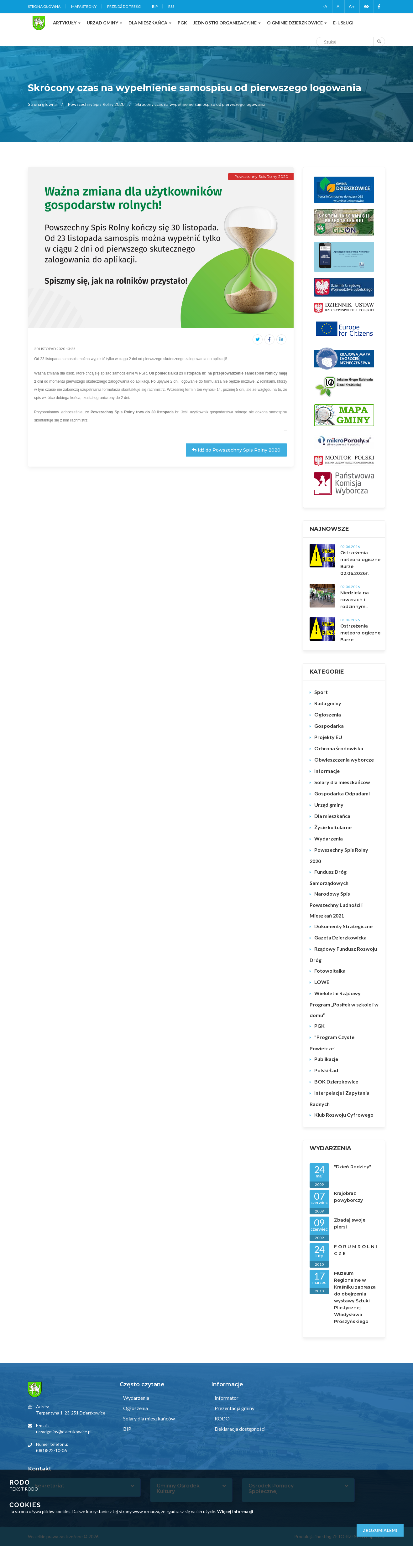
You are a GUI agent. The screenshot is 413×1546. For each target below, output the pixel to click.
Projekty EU (328, 737)
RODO (222, 1418)
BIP (155, 6)
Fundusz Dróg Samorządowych (329, 877)
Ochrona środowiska (338, 748)
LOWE (321, 982)
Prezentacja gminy (234, 1408)
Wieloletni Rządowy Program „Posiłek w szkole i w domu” (344, 1004)
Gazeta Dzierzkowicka (340, 937)
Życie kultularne (333, 827)
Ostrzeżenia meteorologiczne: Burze (360, 633)
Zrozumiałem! (380, 1530)
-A (325, 6)
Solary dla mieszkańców (342, 782)
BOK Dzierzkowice (336, 1081)
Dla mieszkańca (332, 816)
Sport (321, 692)
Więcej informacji (235, 1511)
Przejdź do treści (124, 6)
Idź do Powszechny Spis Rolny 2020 (236, 450)
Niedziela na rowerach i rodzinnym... (354, 599)
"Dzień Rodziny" (352, 1167)
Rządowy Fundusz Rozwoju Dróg (343, 954)
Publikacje (326, 1059)
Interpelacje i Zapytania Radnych (339, 1098)
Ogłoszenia (327, 714)
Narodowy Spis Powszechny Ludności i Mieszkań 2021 (336, 904)
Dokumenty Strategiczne (343, 926)
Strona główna (44, 6)
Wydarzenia (328, 838)
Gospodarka (329, 726)
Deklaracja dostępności (239, 1429)
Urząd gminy (328, 805)
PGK (319, 1026)
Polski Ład (326, 1070)
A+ (352, 6)
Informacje (327, 771)
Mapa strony (84, 6)
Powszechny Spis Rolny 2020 (96, 104)
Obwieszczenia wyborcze (344, 760)
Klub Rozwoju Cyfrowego (344, 1115)
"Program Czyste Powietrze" (332, 1042)
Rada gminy (327, 703)
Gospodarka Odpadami (342, 793)
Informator (226, 1398)
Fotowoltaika (330, 971)
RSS (171, 6)
